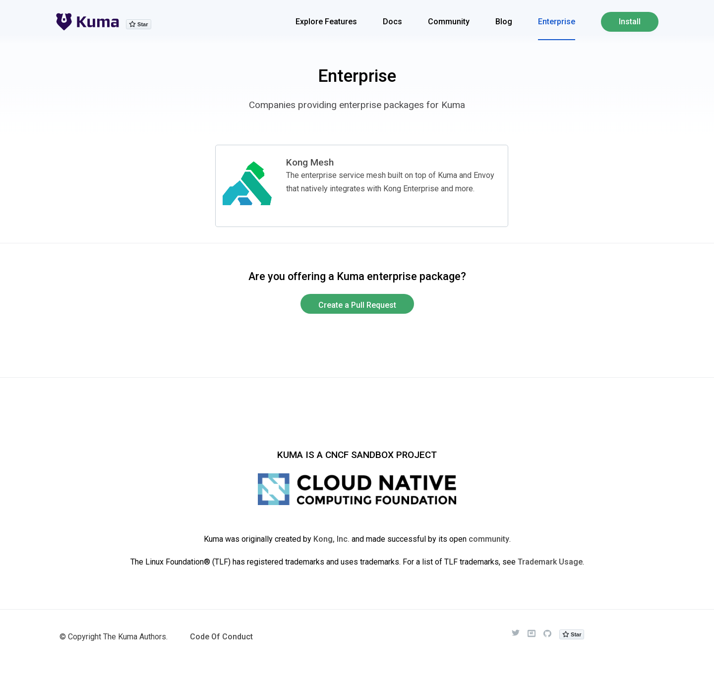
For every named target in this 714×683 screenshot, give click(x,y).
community (489, 539)
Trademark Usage (550, 562)
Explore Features (326, 21)
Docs (392, 21)
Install (630, 21)
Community (449, 21)
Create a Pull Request (357, 305)
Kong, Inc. (331, 539)
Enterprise (556, 21)
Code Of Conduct (221, 636)
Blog (503, 21)
